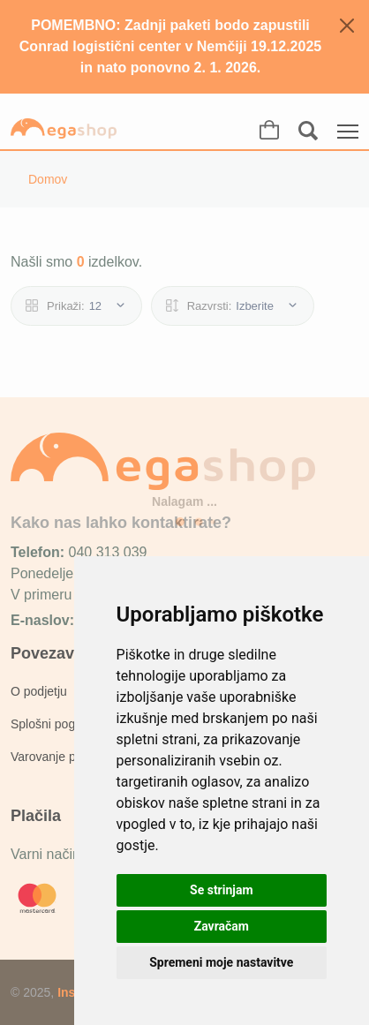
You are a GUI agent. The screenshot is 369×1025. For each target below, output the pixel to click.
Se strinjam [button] (221, 890)
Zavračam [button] (221, 926)
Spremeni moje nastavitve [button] (221, 962)
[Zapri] (347, 25)
